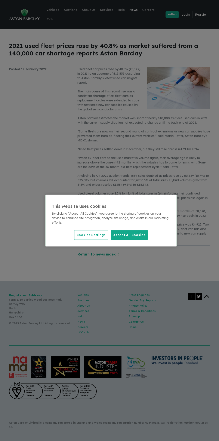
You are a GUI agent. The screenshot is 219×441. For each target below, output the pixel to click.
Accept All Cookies (129, 235)
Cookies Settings (91, 235)
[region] (111, 220)
